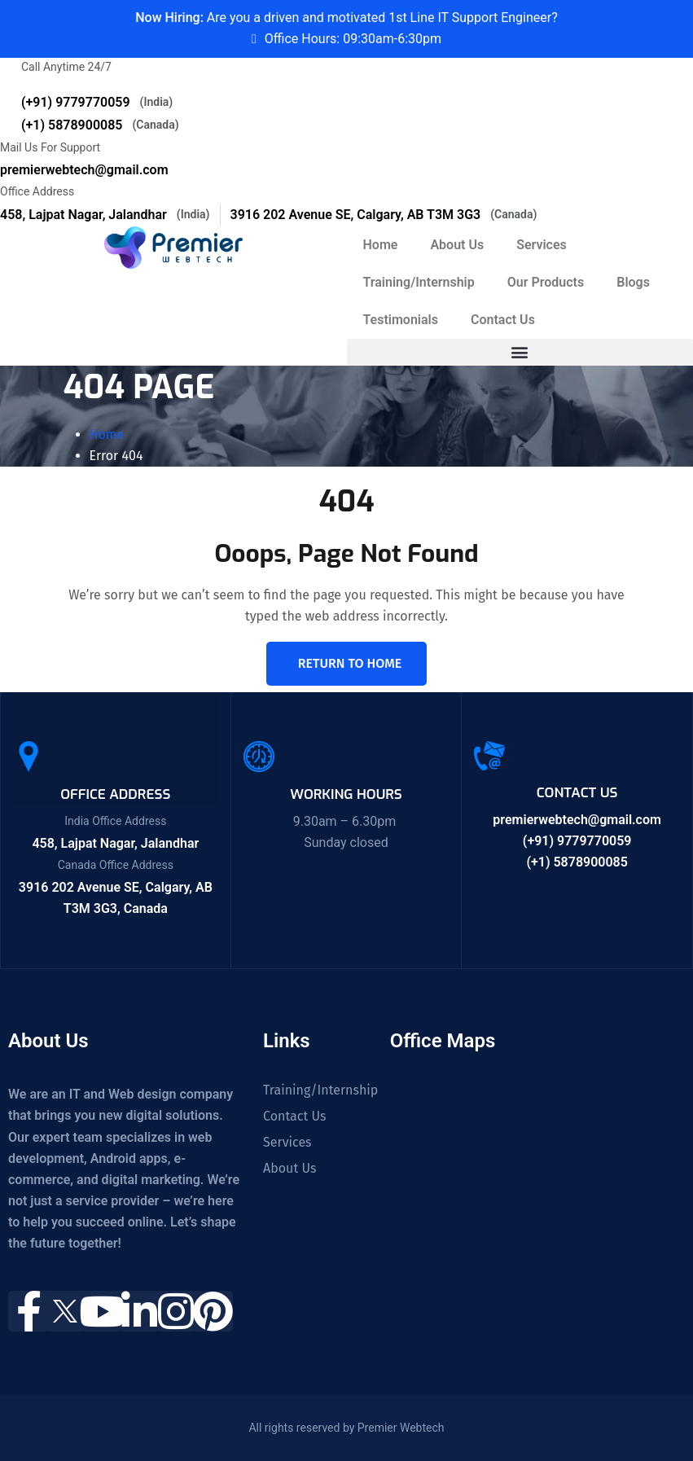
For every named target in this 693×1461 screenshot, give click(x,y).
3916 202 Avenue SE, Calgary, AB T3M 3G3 (383, 214)
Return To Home (349, 663)
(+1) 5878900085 (100, 124)
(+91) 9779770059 (97, 101)
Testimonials (401, 319)
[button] (520, 352)
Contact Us (503, 319)
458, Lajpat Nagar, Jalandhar (105, 214)
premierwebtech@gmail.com (84, 170)
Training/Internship (419, 282)
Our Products (545, 282)
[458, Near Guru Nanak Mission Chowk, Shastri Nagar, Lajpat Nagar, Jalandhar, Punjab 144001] (495, 1157)
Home (380, 244)
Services (541, 244)
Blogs (633, 282)
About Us (457, 244)
